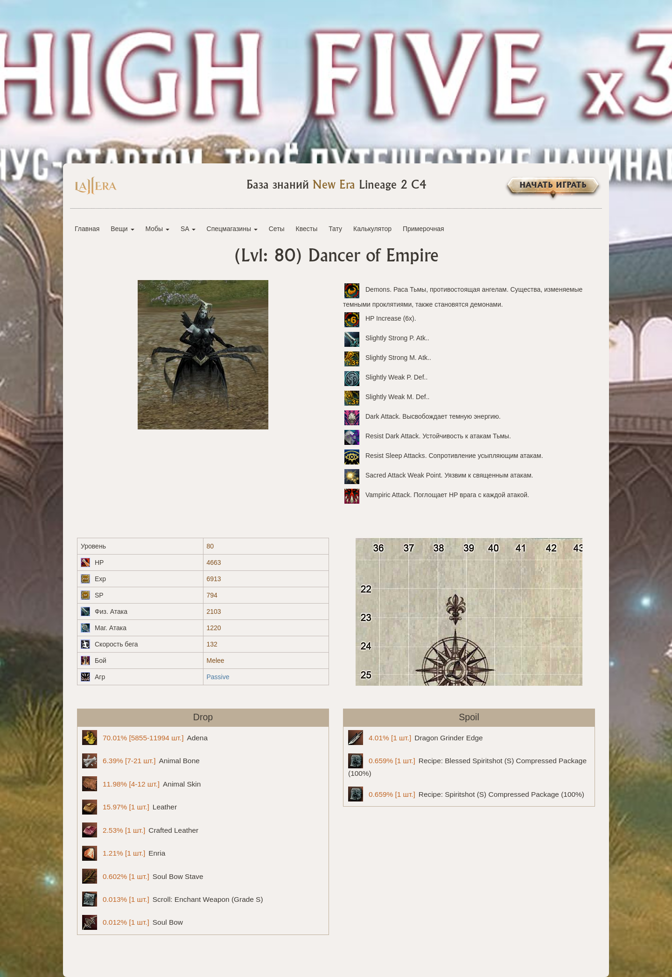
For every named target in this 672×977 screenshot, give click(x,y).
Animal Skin (141, 783)
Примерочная (423, 228)
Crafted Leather (140, 829)
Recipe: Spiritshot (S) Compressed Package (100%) (466, 794)
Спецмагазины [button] (232, 228)
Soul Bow (132, 922)
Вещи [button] (122, 228)
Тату (335, 228)
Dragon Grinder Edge (415, 737)
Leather (129, 807)
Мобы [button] (157, 228)
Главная (87, 228)
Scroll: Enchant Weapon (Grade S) (172, 899)
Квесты (307, 228)
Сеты (277, 228)
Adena (145, 737)
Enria (123, 853)
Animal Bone (141, 760)
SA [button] (188, 228)
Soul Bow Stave (142, 876)
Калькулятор (372, 228)
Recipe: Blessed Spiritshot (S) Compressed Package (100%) (467, 765)
